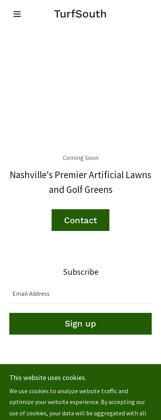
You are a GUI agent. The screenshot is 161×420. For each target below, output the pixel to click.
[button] (20, 14)
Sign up (80, 323)
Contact (80, 220)
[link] (80, 14)
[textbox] (80, 294)
